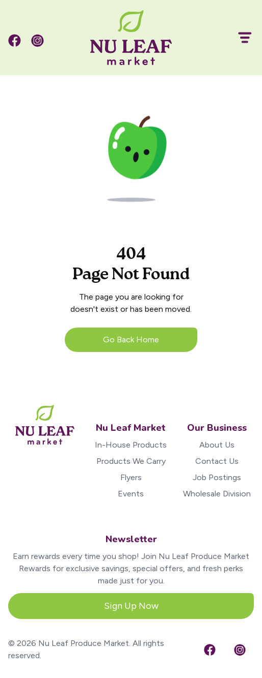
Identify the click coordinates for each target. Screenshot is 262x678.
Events (131, 493)
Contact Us (217, 461)
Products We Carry (131, 461)
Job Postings (217, 477)
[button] (240, 37)
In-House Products (131, 445)
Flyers (131, 477)
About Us (216, 445)
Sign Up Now (131, 605)
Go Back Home (131, 339)
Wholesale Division (217, 493)
